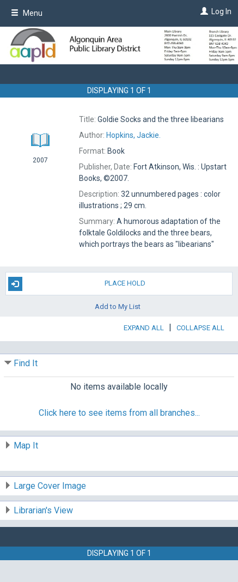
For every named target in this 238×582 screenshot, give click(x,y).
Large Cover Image (50, 486)
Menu (26, 13)
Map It (26, 445)
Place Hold (77, 284)
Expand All (144, 328)
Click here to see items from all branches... (119, 413)
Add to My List (118, 306)
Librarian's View (43, 510)
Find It (26, 363)
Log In (221, 11)
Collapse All (200, 328)
